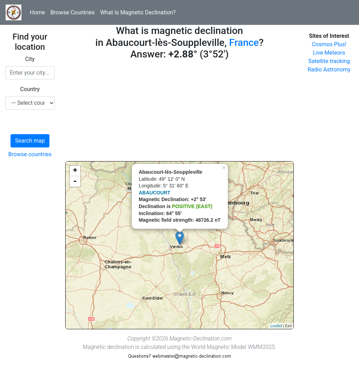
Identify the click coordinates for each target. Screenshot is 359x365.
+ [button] (75, 171)
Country (30, 89)
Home (37, 12)
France (244, 42)
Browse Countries (72, 12)
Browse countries (30, 154)
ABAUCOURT (154, 192)
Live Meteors (329, 52)
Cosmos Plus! (329, 44)
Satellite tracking (329, 61)
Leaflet (276, 326)
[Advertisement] (179, 112)
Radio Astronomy (328, 69)
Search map (30, 140)
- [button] (75, 181)
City (30, 59)
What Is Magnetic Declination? (138, 12)
